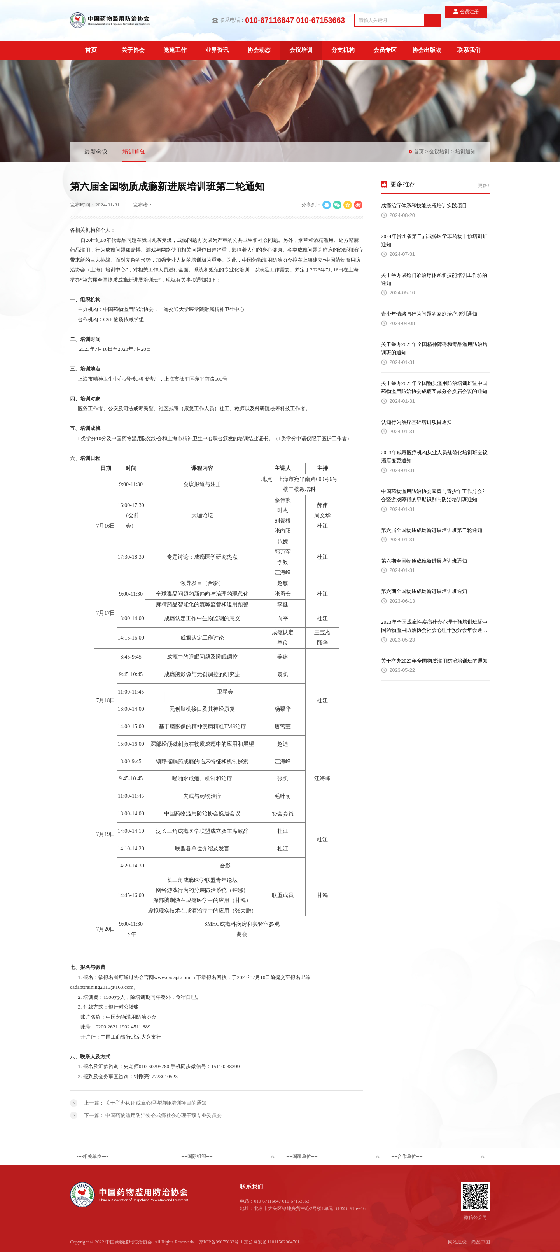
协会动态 (259, 50)
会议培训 (301, 50)
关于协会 (133, 50)
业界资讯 (217, 50)
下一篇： (153, 1115)
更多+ (484, 185)
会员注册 (472, 20)
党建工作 (175, 50)
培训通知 (134, 152)
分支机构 (343, 50)
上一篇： (145, 1103)
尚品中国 (480, 1242)
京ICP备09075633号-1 (221, 1242)
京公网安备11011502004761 (271, 1242)
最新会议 (96, 152)
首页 (91, 50)
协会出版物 (426, 50)
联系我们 (469, 50)
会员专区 (385, 50)
